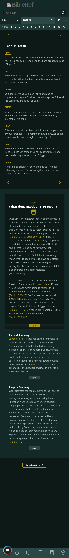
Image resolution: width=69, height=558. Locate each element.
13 (59, 20)
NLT (8, 126)
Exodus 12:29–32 (18, 317)
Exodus (27, 19)
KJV (7, 144)
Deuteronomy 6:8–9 (34, 236)
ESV (8, 53)
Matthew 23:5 (17, 273)
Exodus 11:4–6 (17, 309)
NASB (8, 89)
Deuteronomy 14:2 (42, 240)
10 (48, 26)
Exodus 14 (15, 441)
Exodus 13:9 (16, 236)
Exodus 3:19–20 (18, 295)
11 (54, 26)
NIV (8, 71)
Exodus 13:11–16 (18, 338)
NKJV (8, 162)
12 (59, 26)
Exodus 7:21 (26, 298)
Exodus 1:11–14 (41, 284)
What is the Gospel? (34, 465)
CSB (8, 107)
